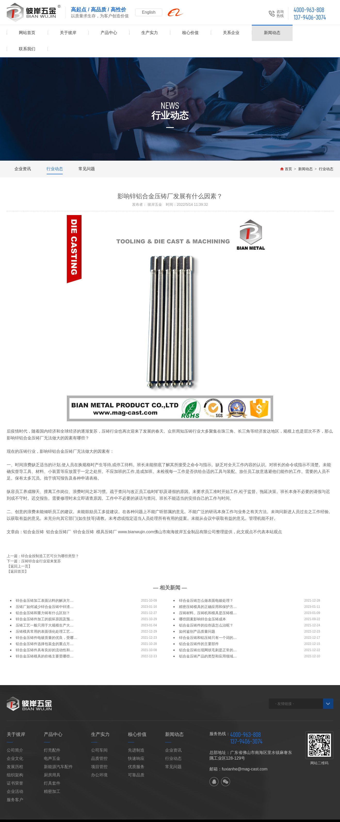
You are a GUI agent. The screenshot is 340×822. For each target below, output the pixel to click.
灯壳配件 (52, 734)
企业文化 (15, 742)
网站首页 (27, 33)
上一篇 (43, 540)
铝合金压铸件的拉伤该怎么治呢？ (206, 609)
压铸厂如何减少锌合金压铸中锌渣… (45, 590)
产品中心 (109, 33)
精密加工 (52, 775)
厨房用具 (52, 759)
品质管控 (99, 742)
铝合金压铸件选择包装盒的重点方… (45, 628)
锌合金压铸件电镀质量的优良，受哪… (46, 621)
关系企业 (231, 33)
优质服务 (136, 750)
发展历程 (15, 750)
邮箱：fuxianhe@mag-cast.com (238, 753)
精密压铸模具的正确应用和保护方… (208, 590)
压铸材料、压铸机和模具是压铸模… (208, 597)
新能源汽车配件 (58, 750)
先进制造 (136, 734)
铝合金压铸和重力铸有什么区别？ (43, 597)
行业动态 (54, 152)
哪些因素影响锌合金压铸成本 (202, 603)
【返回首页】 (17, 555)
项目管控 (99, 750)
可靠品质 (136, 759)
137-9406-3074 (310, 17)
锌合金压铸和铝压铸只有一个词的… (208, 621)
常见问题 (86, 152)
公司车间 (99, 734)
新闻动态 (272, 33)
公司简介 (15, 734)
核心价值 (190, 33)
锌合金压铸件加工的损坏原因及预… (45, 603)
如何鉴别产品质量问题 (197, 615)
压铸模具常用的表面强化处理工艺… (45, 615)
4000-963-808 (309, 10)
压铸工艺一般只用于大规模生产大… (45, 609)
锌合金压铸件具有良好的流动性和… (45, 634)
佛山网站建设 (307, 810)
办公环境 (99, 759)
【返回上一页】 (19, 550)
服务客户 (15, 783)
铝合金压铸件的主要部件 (199, 628)
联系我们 (313, 33)
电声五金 (52, 742)
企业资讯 (22, 152)
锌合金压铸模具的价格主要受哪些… (45, 640)
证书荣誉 (15, 767)
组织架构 (15, 759)
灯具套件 (52, 767)
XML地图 (99, 810)
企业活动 (15, 775)
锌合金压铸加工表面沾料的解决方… (45, 584)
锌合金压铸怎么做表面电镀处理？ (206, 584)
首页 (286, 153)
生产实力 (149, 33)
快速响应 (136, 742)
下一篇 (34, 545)
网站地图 (83, 810)
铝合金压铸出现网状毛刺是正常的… (208, 634)
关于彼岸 (68, 33)
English (148, 12)
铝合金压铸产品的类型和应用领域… (208, 640)
